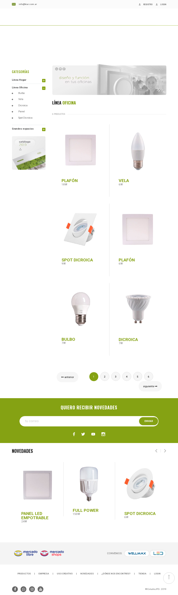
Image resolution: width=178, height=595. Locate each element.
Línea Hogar (19, 79)
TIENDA (142, 573)
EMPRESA (27, 23)
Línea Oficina (20, 87)
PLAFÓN (70, 180)
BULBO (68, 339)
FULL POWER (86, 510)
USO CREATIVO (65, 573)
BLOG (39, 23)
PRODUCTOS (24, 573)
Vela (20, 99)
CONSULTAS (111, 23)
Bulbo (21, 93)
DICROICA (128, 339)
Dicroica (23, 105)
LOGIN (157, 573)
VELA (125, 180)
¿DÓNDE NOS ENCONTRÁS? (82, 23)
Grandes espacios (23, 128)
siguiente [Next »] (150, 386)
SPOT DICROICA (77, 260)
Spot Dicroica (25, 117)
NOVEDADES (54, 23)
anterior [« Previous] (67, 377)
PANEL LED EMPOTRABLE (35, 515)
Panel (21, 111)
